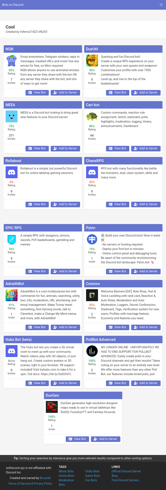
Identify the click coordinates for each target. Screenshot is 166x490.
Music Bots (66, 471)
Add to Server (65, 92)
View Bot (37, 92)
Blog (115, 476)
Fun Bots (91, 480)
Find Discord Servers (125, 480)
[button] (161, 5)
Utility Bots (92, 471)
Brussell (45, 478)
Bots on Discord (12, 5)
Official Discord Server (126, 471)
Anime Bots (66, 476)
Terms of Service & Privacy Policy (30, 483)
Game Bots (92, 476)
